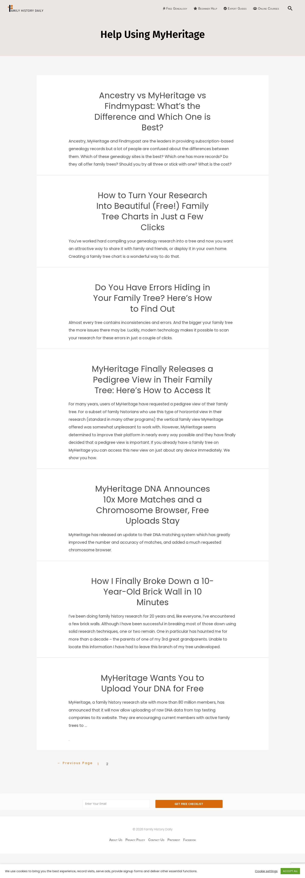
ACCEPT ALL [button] (290, 871)
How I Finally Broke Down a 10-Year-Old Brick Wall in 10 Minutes (152, 614)
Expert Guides (235, 9)
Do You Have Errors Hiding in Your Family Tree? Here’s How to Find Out (152, 303)
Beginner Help (205, 9)
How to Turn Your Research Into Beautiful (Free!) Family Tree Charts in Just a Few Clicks (152, 214)
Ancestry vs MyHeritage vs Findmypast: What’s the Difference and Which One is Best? (152, 112)
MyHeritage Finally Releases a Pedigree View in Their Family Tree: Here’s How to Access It (152, 392)
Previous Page (77, 787)
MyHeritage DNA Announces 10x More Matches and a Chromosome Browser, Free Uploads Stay (152, 525)
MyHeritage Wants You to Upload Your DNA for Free (153, 707)
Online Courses (266, 9)
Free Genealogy (175, 9)
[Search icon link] (290, 8)
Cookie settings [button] (266, 871)
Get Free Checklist (189, 828)
